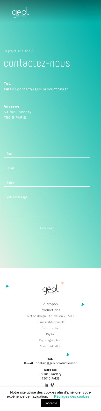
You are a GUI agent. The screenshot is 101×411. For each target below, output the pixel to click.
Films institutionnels (50, 322)
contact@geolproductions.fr (42, 89)
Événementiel (50, 328)
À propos (50, 304)
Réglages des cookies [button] (71, 396)
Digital (50, 334)
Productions (50, 310)
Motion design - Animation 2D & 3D (50, 316)
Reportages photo (50, 340)
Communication (50, 346)
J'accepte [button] (50, 403)
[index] (20, 17)
